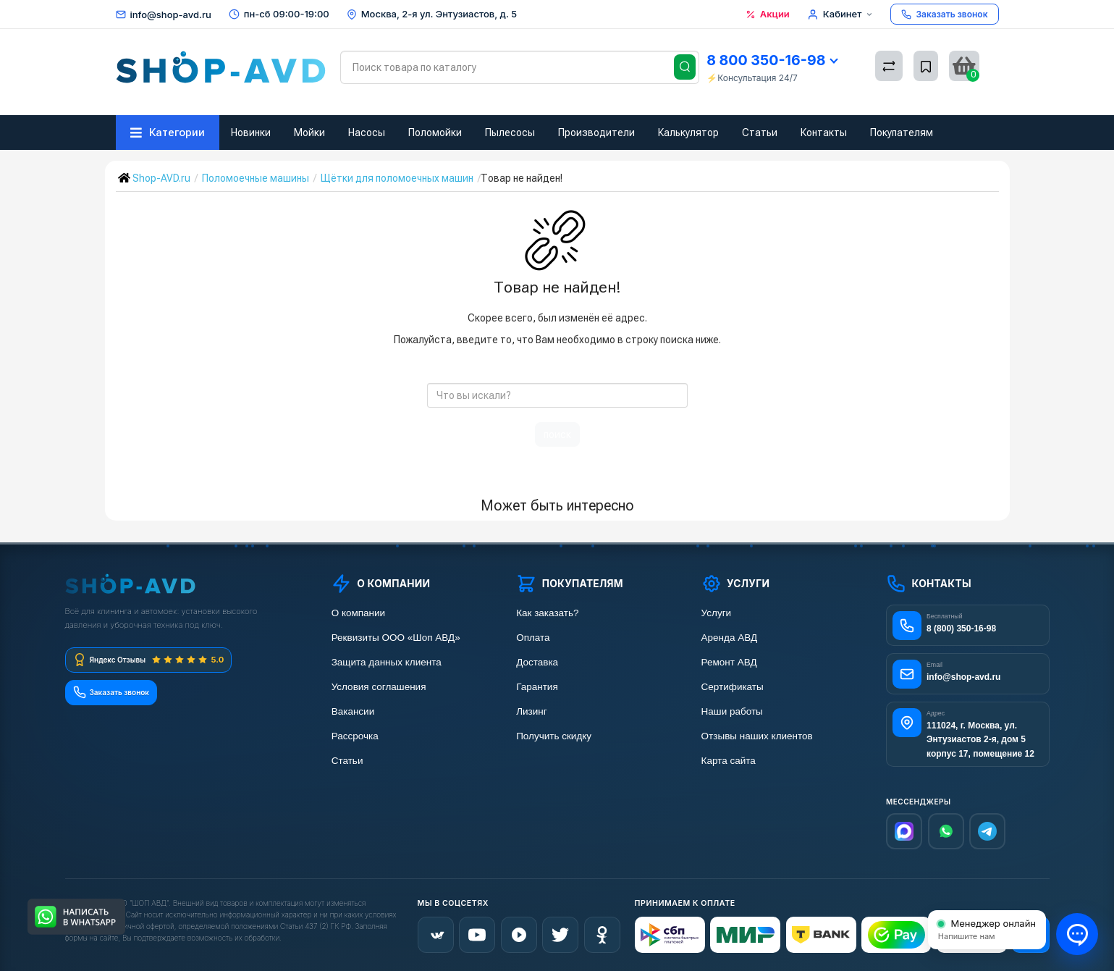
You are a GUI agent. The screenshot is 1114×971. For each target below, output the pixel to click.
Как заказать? (547, 613)
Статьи (759, 132)
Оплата (532, 637)
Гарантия (537, 686)
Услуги (716, 613)
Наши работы (732, 711)
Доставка (537, 662)
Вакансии (353, 711)
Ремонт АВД (729, 662)
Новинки (251, 132)
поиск (557, 434)
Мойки (309, 132)
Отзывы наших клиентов (757, 736)
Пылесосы (510, 132)
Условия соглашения (379, 686)
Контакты (824, 132)
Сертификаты (732, 686)
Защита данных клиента (387, 662)
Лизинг (531, 711)
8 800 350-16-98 (771, 60)
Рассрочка (355, 736)
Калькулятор (688, 132)
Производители (596, 132)
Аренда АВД (729, 637)
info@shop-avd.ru (170, 14)
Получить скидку (553, 736)
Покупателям (901, 132)
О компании (358, 613)
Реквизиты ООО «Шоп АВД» (396, 637)
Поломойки (435, 132)
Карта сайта (728, 760)
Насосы (366, 132)
